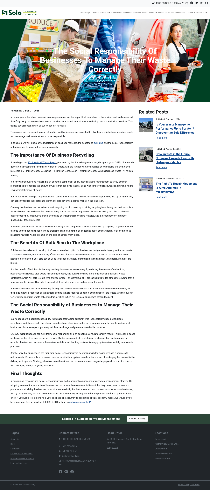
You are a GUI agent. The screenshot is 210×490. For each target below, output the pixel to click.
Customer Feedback (69, 456)
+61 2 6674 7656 (68, 446)
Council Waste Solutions (121, 13)
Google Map (112, 447)
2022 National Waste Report (42, 162)
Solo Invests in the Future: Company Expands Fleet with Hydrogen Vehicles (175, 158)
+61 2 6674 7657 (68, 451)
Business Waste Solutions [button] (144, 13)
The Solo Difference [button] (100, 13)
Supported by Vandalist (189, 484)
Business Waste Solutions (22, 458)
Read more (161, 137)
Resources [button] (179, 13)
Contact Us (15, 449)
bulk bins (98, 143)
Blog (12, 444)
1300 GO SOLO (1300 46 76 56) (74, 439)
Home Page (85, 13)
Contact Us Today (137, 418)
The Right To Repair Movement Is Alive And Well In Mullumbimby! (176, 188)
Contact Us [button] (200, 13)
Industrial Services (166, 13)
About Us (14, 439)
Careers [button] (190, 13)
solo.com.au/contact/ (80, 402)
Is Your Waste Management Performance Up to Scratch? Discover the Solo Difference (175, 128)
